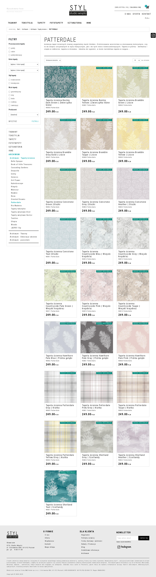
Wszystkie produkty (14, 11)
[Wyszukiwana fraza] (18, 9)
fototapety (26, 562)
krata (12, 98)
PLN (147, 18)
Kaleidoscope (17, 183)
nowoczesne (14, 80)
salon (12, 52)
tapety (34, 562)
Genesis (14, 177)
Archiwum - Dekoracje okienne (23, 237)
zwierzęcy (13, 105)
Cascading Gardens (19, 168)
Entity (13, 174)
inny (11, 95)
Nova (13, 196)
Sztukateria (75, 23)
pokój (12, 48)
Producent (13, 109)
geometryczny (15, 92)
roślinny (12, 102)
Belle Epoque (17, 161)
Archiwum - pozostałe (20, 240)
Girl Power (15, 180)
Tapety (41, 23)
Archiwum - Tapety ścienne (22, 158)
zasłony (81, 561)
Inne (88, 23)
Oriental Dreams (18, 199)
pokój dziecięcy (15, 55)
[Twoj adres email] (132, 538)
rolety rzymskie (98, 561)
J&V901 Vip (16, 228)
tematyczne (14, 83)
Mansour (15, 190)
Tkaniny (12, 23)
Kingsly (14, 187)
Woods (14, 225)
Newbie (14, 193)
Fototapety (56, 23)
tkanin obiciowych (130, 564)
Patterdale (16, 202)
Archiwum (14, 154)
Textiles (14, 218)
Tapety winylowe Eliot (21, 212)
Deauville (15, 171)
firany (86, 561)
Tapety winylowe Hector (21, 215)
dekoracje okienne (68, 561)
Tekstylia (27, 23)
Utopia (14, 221)
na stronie (145, 60)
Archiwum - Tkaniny (18, 234)
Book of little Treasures (21, 164)
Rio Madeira (16, 206)
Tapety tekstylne (18, 209)
